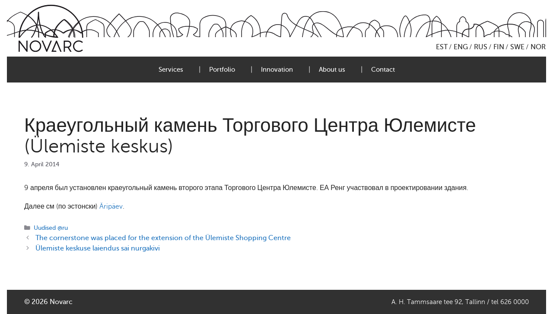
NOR (538, 47)
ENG (461, 47)
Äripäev (111, 206)
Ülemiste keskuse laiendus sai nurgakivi (97, 248)
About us (332, 69)
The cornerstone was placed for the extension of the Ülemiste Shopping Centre (163, 238)
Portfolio (222, 69)
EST (442, 47)
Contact (383, 69)
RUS (480, 47)
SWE (517, 47)
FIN (498, 47)
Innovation (277, 69)
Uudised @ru (51, 228)
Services (171, 69)
